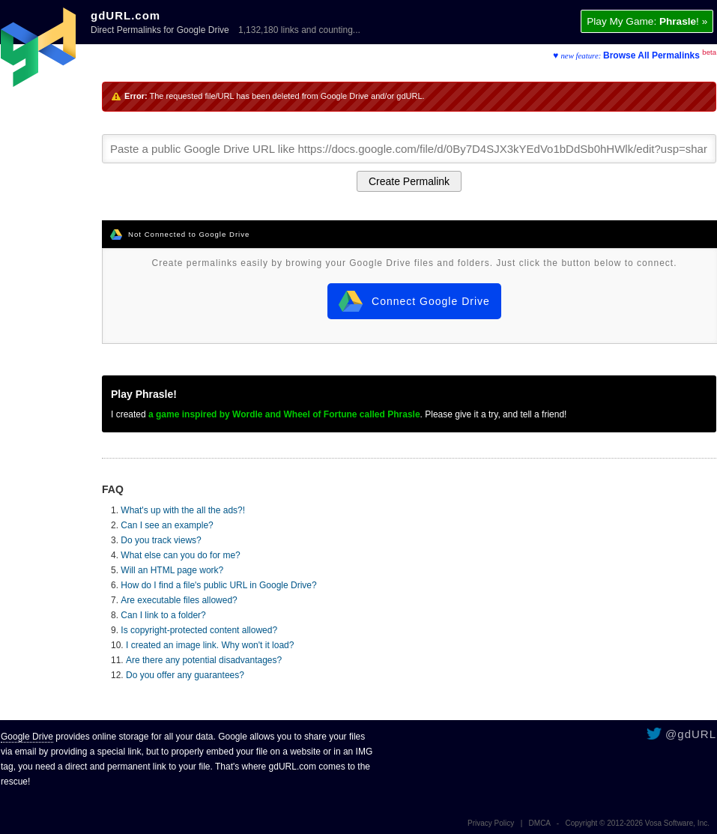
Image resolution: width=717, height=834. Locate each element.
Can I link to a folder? (163, 615)
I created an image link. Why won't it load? (210, 645)
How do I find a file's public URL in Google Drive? (218, 585)
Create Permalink (409, 181)
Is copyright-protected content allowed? (199, 630)
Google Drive (27, 736)
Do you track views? (161, 540)
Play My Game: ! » (647, 21)
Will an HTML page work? (172, 570)
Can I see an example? (167, 525)
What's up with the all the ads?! (183, 510)
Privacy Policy (491, 823)
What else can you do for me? (180, 555)
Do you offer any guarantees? (185, 675)
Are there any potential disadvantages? (204, 660)
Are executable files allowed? (179, 600)
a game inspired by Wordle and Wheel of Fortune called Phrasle (284, 414)
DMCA (540, 823)
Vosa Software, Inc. (677, 823)
